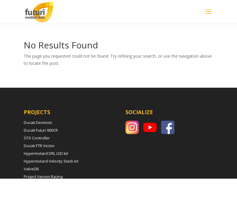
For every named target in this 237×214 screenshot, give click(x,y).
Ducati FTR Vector (39, 145)
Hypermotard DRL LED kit (46, 153)
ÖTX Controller (37, 138)
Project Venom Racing (43, 176)
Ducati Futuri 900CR (41, 130)
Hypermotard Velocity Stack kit (51, 161)
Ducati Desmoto (38, 122)
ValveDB (31, 168)
